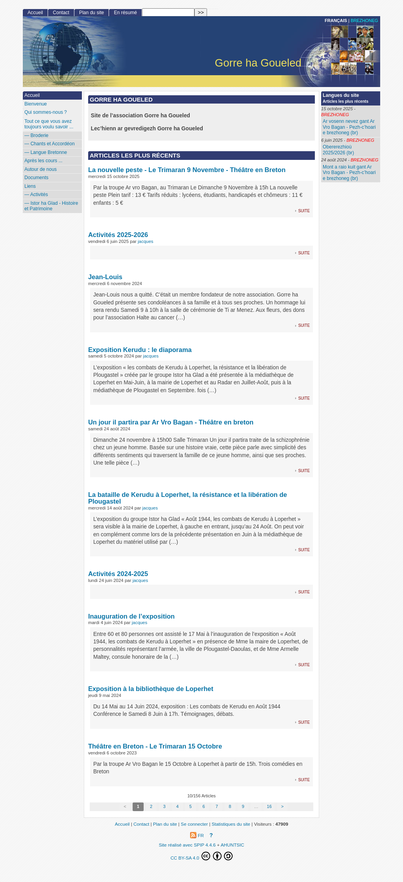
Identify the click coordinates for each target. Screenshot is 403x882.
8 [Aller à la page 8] (230, 806)
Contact (61, 12)
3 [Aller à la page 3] (164, 806)
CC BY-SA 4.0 (201, 856)
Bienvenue (35, 104)
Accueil (35, 12)
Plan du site (91, 12)
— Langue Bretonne (45, 152)
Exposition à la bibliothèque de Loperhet (150, 688)
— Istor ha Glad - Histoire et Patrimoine (51, 206)
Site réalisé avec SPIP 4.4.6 (187, 844)
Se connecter (194, 823)
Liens (30, 186)
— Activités (36, 194)
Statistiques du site (231, 823)
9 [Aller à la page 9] (243, 806)
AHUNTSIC (232, 844)
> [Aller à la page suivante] (282, 806)
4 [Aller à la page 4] (177, 806)
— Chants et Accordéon (49, 143)
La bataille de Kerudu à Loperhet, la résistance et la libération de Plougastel (187, 498)
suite (304, 210)
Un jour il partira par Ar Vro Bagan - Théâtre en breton (170, 422)
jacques (145, 241)
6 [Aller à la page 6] (203, 806)
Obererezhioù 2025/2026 (337, 150)
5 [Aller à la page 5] (190, 806)
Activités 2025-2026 (118, 234)
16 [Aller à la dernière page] (269, 806)
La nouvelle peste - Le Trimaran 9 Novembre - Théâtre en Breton (187, 169)
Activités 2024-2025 (118, 573)
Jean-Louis (105, 276)
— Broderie (36, 135)
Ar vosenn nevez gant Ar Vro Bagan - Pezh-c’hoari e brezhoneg (349, 127)
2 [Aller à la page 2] (151, 806)
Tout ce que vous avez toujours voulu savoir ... (48, 124)
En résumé (125, 12)
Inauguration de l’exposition (131, 616)
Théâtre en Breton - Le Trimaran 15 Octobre (155, 746)
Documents (36, 177)
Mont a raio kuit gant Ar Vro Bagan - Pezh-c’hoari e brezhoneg (349, 172)
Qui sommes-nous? (45, 112)
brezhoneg (364, 20)
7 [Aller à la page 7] (217, 806)
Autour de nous (40, 169)
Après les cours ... (43, 160)
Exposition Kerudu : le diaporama (140, 349)
